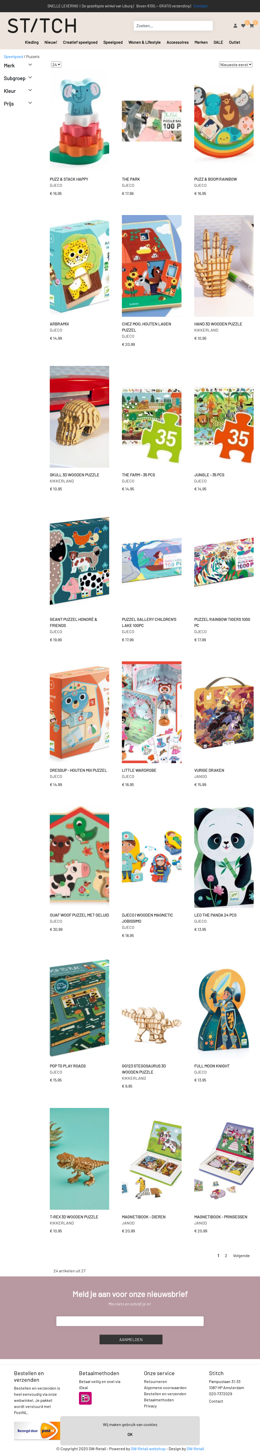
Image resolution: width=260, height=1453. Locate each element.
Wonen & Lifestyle (144, 42)
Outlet (234, 42)
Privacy (150, 1405)
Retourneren (155, 1381)
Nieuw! (50, 42)
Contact (200, 5)
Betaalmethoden (159, 1399)
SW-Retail (195, 1448)
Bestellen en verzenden (165, 1393)
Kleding (32, 42)
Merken (201, 42)
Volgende (241, 1255)
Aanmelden (131, 1339)
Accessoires (178, 42)
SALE (218, 42)
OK (130, 1434)
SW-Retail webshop (148, 1448)
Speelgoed (113, 42)
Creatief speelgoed (80, 42)
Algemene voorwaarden (165, 1387)
